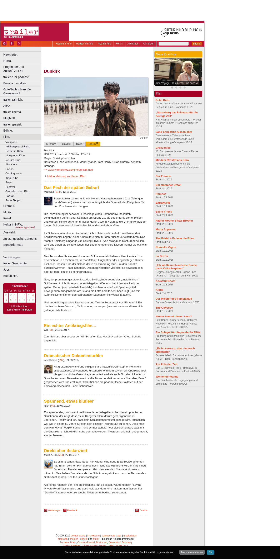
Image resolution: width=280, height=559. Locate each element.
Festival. (10, 187)
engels (83, 538)
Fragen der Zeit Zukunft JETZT (22, 68)
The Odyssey (164, 307)
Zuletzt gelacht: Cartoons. (20, 238)
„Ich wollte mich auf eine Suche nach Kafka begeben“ (176, 267)
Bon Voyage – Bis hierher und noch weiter (179, 83)
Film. (6, 136)
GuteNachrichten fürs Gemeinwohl (17, 91)
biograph (63, 538)
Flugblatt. (9, 118)
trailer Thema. (12, 112)
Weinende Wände (167, 376)
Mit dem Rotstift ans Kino (172, 160)
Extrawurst (163, 202)
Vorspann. (11, 142)
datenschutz (108, 535)
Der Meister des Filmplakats (174, 298)
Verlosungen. (12, 257)
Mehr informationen (192, 552)
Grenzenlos (163, 147)
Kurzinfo (51, 144)
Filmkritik (65, 144)
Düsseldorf (114, 542)
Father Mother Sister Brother (174, 220)
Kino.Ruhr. (11, 178)
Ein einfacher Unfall (168, 184)
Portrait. (10, 196)
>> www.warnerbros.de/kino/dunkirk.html (68, 169)
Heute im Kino (63, 43)
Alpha (159, 289)
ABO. (6, 105)
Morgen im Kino (84, 43)
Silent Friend (164, 211)
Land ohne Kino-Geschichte (174, 131)
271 (58, 191)
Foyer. (9, 182)
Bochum (64, 542)
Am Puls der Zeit (166, 364)
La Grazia (162, 256)
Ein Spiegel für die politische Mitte (178, 332)
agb (119, 535)
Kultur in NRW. (13, 224)
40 (52, 405)
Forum (119, 43)
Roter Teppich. (14, 200)
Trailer (79, 144)
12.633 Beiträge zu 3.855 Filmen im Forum (19, 308)
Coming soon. (13, 173)
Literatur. (9, 206)
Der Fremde (163, 176)
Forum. (9, 169)
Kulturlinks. (10, 276)
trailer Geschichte (15, 263)
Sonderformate (13, 244)
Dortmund (101, 542)
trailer (96, 538)
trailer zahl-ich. (13, 99)
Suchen (197, 43)
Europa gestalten (14, 83)
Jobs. (6, 269)
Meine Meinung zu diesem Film (66, 176)
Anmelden (148, 43)
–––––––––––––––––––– (20, 251)
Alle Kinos (133, 43)
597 (61, 360)
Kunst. (7, 218)
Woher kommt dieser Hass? (174, 316)
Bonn (73, 542)
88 (51, 329)
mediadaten (129, 535)
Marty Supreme (165, 229)
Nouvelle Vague (166, 247)
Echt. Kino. (163, 100)
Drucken (144, 510)
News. (7, 60)
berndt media (78, 535)
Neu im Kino (104, 43)
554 (60, 454)
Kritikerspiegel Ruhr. (17, 146)
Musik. (7, 212)
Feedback (72, 510)
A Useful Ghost (165, 281)
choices (74, 538)
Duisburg (127, 542)
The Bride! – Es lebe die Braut (175, 238)
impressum (94, 535)
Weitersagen (54, 510)
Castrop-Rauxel (86, 542)
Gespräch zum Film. (17, 191)
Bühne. (8, 130)
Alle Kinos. (11, 164)
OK (210, 552)
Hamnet (161, 193)
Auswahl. (9, 232)
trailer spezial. (12, 124)
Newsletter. (10, 54)
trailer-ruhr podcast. (16, 77)
